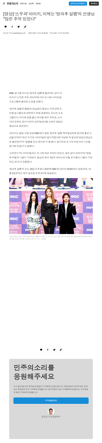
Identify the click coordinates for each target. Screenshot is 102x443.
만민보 (38, 4)
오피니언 (23, 4)
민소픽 (31, 4)
